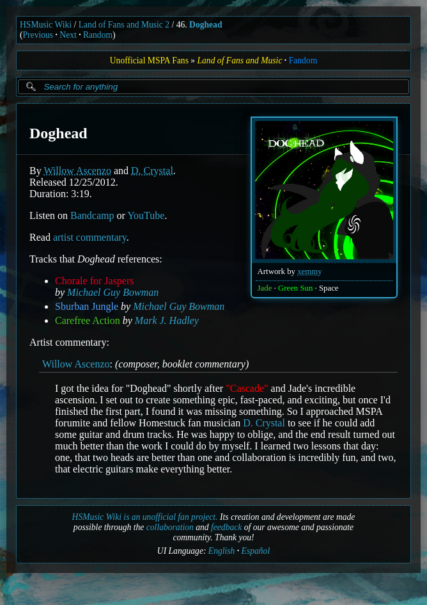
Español (256, 551)
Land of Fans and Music (240, 60)
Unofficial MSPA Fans (149, 60)
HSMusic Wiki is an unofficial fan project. (145, 517)
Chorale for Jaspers (94, 280)
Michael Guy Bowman (113, 292)
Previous (38, 35)
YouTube (145, 215)
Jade (265, 288)
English (221, 551)
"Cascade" (247, 388)
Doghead (205, 24)
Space (329, 288)
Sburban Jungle (86, 306)
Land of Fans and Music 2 (124, 24)
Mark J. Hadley (167, 320)
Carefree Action (87, 320)
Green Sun (295, 288)
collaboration (170, 527)
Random (98, 35)
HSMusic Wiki (46, 24)
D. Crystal (152, 170)
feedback (226, 527)
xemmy (309, 271)
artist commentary (90, 237)
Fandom (303, 60)
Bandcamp (92, 215)
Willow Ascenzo (77, 170)
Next (67, 35)
